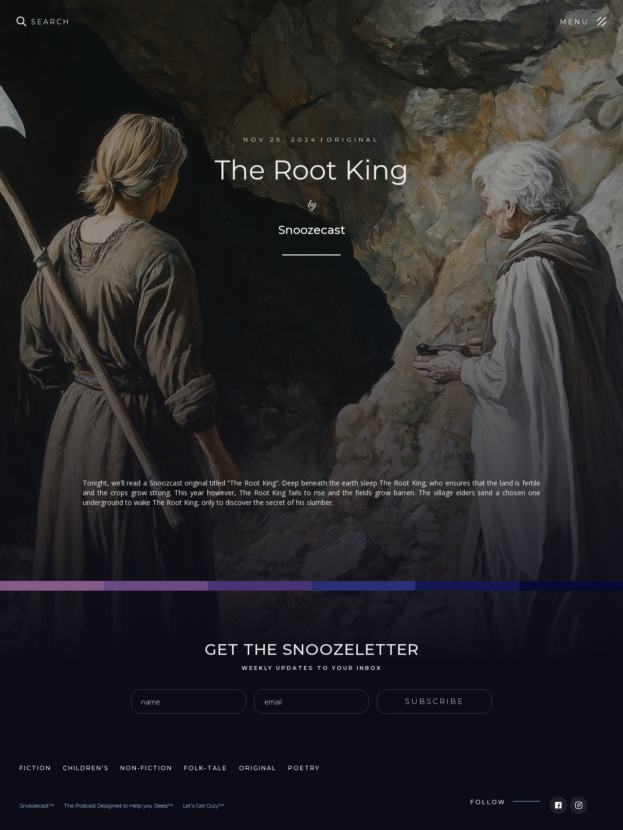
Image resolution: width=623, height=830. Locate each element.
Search (50, 22)
